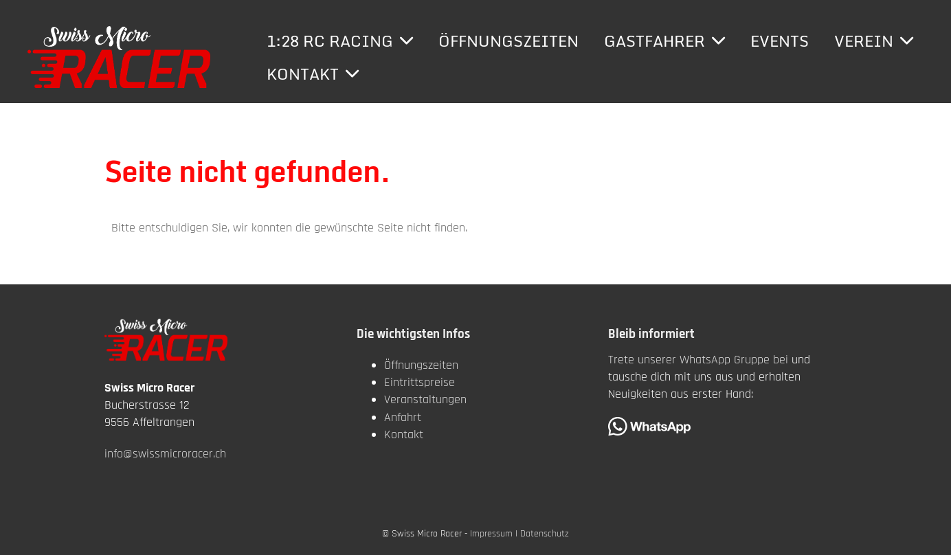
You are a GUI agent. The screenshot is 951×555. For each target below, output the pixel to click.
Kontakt (313, 74)
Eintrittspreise (419, 382)
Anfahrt (402, 417)
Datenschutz (544, 534)
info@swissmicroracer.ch (165, 454)
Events (779, 41)
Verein (873, 41)
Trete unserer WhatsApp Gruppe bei (698, 359)
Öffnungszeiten (508, 41)
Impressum (491, 534)
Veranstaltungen (425, 399)
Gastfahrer (664, 41)
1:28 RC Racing (340, 41)
